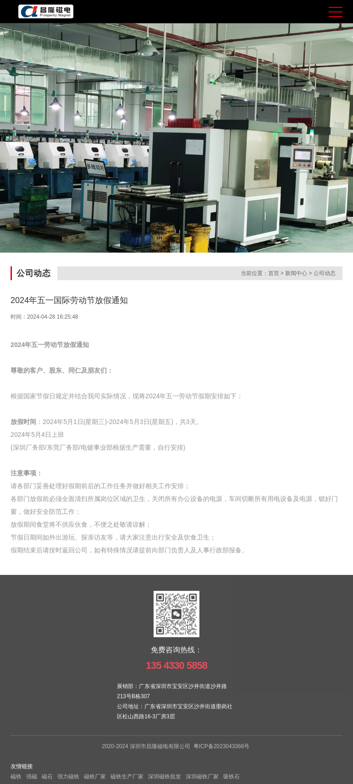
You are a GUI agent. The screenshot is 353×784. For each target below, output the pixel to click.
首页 (273, 274)
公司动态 (325, 274)
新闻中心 (296, 274)
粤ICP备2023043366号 (221, 753)
